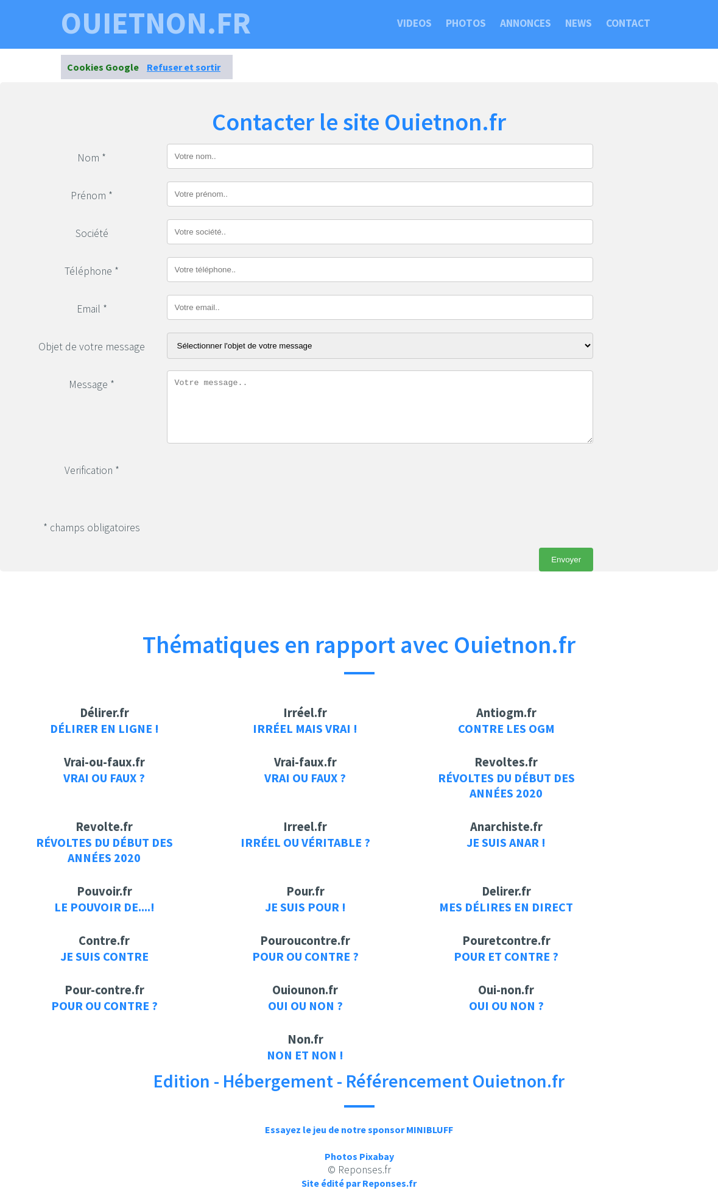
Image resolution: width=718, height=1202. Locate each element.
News (578, 23)
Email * (92, 309)
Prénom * (92, 195)
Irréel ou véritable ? (305, 842)
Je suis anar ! (506, 842)
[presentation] (259, 480)
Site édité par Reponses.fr (359, 1183)
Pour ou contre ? (305, 956)
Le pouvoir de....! (104, 906)
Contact (628, 23)
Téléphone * (92, 271)
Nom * (91, 157)
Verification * (92, 470)
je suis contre (104, 956)
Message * (91, 384)
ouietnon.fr (156, 23)
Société (92, 233)
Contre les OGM (506, 728)
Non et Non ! (305, 1054)
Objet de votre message (91, 346)
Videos (414, 23)
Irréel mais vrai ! (305, 728)
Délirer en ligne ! (104, 728)
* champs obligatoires (91, 527)
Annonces (525, 23)
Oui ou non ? (305, 1005)
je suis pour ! (305, 906)
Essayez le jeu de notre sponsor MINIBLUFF (359, 1129)
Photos (466, 23)
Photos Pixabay (359, 1156)
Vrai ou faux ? (104, 777)
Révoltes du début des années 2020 (506, 785)
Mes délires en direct (506, 906)
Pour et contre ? (506, 956)
